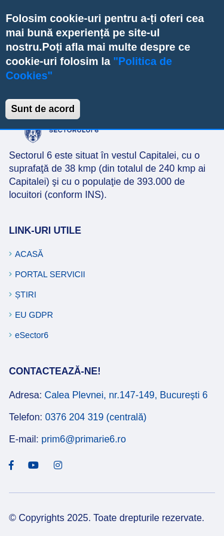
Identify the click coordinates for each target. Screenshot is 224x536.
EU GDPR (34, 315)
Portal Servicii (50, 274)
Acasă (29, 254)
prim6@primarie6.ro (83, 439)
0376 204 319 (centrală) (95, 417)
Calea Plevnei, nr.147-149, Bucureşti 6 (126, 395)
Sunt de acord (43, 109)
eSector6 (31, 335)
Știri (25, 294)
